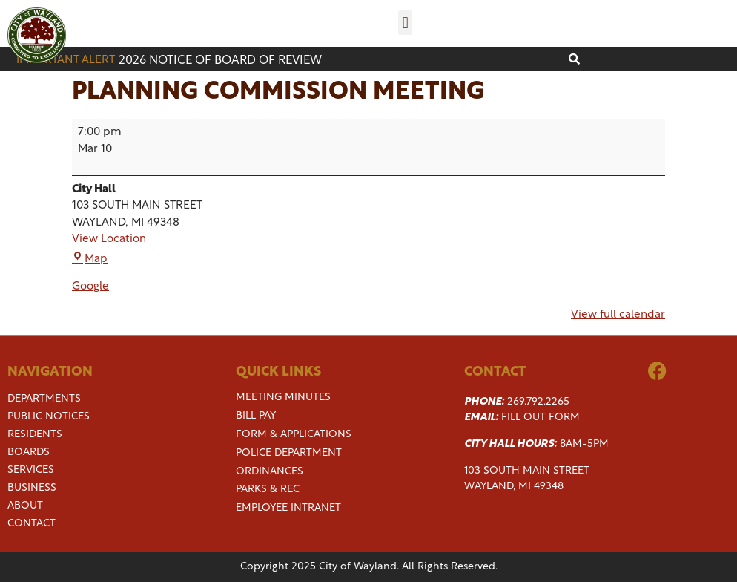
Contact (31, 524)
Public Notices (48, 417)
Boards (28, 453)
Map (90, 259)
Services (30, 470)
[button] (405, 22)
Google (90, 286)
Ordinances (269, 471)
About (25, 506)
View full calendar (618, 315)
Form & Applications (293, 434)
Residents (34, 435)
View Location (109, 239)
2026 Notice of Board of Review (220, 61)
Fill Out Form (540, 417)
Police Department (289, 453)
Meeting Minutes (283, 397)
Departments (44, 399)
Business (31, 488)
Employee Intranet (288, 508)
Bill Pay (256, 416)
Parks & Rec (268, 489)
